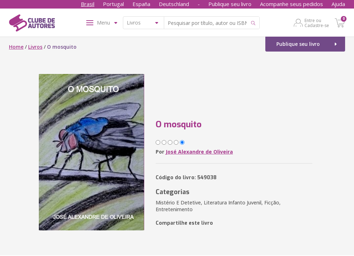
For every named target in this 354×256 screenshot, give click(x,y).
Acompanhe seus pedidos (291, 3)
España (141, 3)
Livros (35, 46)
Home (16, 46)
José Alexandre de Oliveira (199, 151)
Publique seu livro (229, 3)
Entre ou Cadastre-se (316, 22)
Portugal (113, 3)
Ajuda (338, 3)
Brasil (87, 3)
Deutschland (174, 3)
